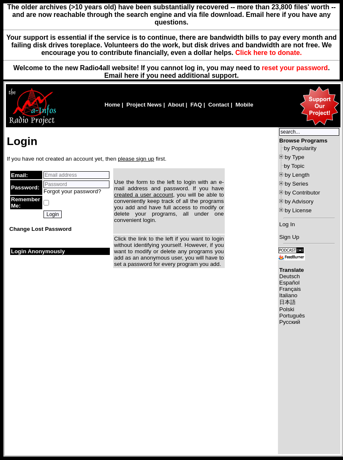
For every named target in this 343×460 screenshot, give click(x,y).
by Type (294, 157)
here (131, 75)
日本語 (287, 302)
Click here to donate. (268, 52)
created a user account (143, 195)
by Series (296, 184)
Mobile (244, 104)
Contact (218, 104)
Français (290, 289)
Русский (289, 322)
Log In (287, 224)
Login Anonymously (38, 251)
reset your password (295, 67)
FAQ (196, 104)
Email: (19, 175)
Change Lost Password (40, 229)
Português (292, 315)
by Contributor (302, 192)
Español (289, 282)
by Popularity (300, 148)
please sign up (136, 159)
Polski (286, 309)
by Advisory (299, 201)
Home (112, 104)
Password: (25, 187)
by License (298, 210)
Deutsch (289, 276)
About (176, 104)
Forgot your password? (72, 191)
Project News (144, 104)
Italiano (288, 295)
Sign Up (289, 237)
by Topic (294, 166)
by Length (297, 175)
